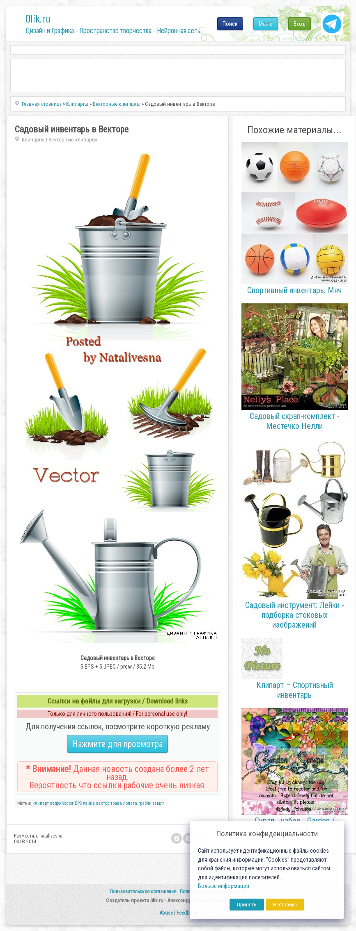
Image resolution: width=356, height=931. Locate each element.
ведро (55, 803)
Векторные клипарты (72, 140)
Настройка (285, 904)
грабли (145, 803)
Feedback (187, 913)
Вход (299, 23)
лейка (89, 803)
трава (116, 803)
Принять (247, 904)
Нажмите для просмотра (117, 744)
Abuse (166, 913)
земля (159, 803)
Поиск (230, 23)
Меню (266, 23)
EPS (78, 803)
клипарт (40, 803)
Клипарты (33, 140)
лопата (130, 803)
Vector (67, 803)
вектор (102, 803)
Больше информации (223, 886)
